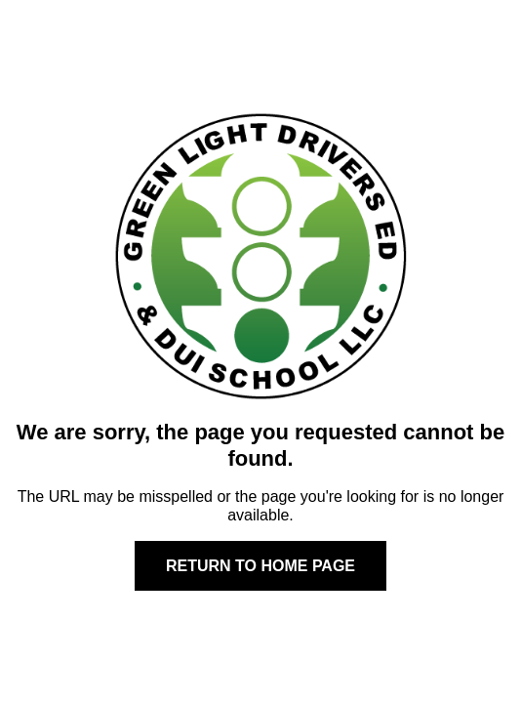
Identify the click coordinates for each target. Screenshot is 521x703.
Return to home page (260, 566)
